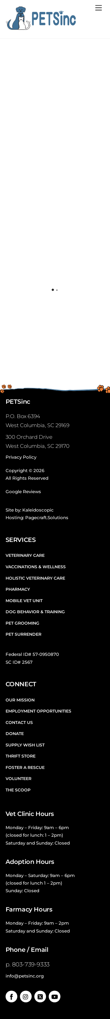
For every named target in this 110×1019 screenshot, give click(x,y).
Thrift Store (20, 756)
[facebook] (11, 996)
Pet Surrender (23, 634)
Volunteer (18, 778)
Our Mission (20, 700)
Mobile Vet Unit (24, 600)
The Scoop (18, 790)
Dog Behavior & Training (35, 611)
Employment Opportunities (38, 711)
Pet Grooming (22, 623)
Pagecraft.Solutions (46, 517)
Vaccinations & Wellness (36, 566)
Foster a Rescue (25, 767)
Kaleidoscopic (38, 510)
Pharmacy (18, 589)
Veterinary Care (25, 555)
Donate (15, 733)
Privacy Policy (21, 457)
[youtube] (54, 996)
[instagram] (26, 996)
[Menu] (98, 8)
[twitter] (40, 996)
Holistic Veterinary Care (35, 578)
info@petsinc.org (25, 976)
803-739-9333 (31, 964)
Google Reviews (23, 491)
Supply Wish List (25, 745)
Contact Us (19, 722)
